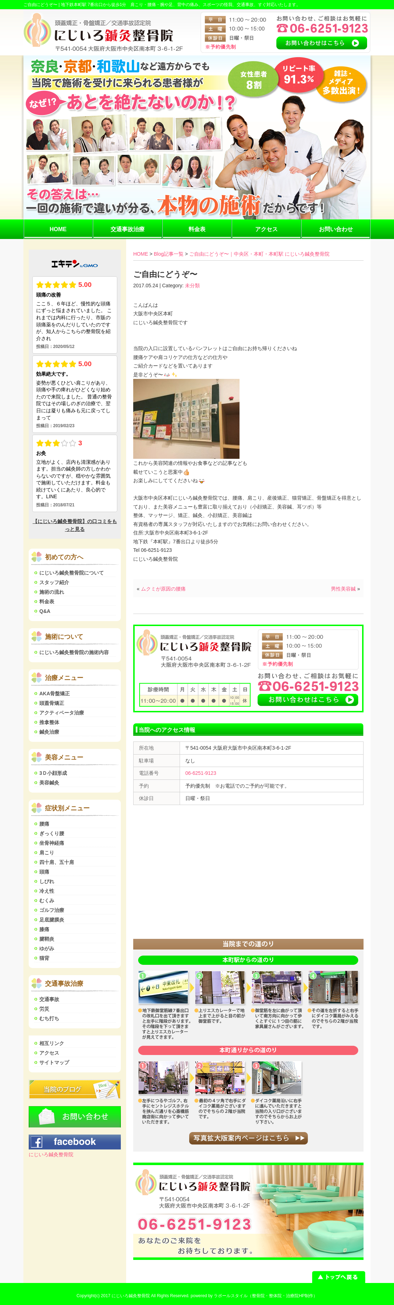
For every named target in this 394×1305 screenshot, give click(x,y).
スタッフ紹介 (54, 582)
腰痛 (44, 824)
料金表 (197, 229)
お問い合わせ (336, 229)
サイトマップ (54, 1062)
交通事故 (49, 999)
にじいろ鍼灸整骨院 (51, 1154)
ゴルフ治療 (51, 910)
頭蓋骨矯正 (51, 703)
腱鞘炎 (46, 939)
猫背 (44, 958)
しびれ (46, 881)
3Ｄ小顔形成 (53, 773)
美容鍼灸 (49, 782)
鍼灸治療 (49, 732)
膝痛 (44, 929)
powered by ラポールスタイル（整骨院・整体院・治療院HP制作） (254, 1295)
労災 (44, 1009)
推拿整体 (49, 722)
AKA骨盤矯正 (54, 693)
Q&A (44, 611)
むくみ (46, 900)
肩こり (46, 852)
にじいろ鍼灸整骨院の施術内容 (74, 652)
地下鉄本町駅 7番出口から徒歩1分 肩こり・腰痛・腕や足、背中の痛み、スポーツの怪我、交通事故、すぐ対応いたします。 (181, 4)
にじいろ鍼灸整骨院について (71, 573)
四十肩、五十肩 (56, 862)
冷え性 (46, 891)
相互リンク (51, 1043)
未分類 (192, 285)
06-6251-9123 (200, 773)
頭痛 (44, 872)
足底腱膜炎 (51, 920)
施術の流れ (51, 592)
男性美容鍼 (343, 589)
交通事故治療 (128, 229)
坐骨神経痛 (51, 843)
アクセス (266, 229)
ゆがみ (46, 948)
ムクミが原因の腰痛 (163, 589)
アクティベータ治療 (61, 713)
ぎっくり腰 (51, 833)
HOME (58, 229)
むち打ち (49, 1018)
